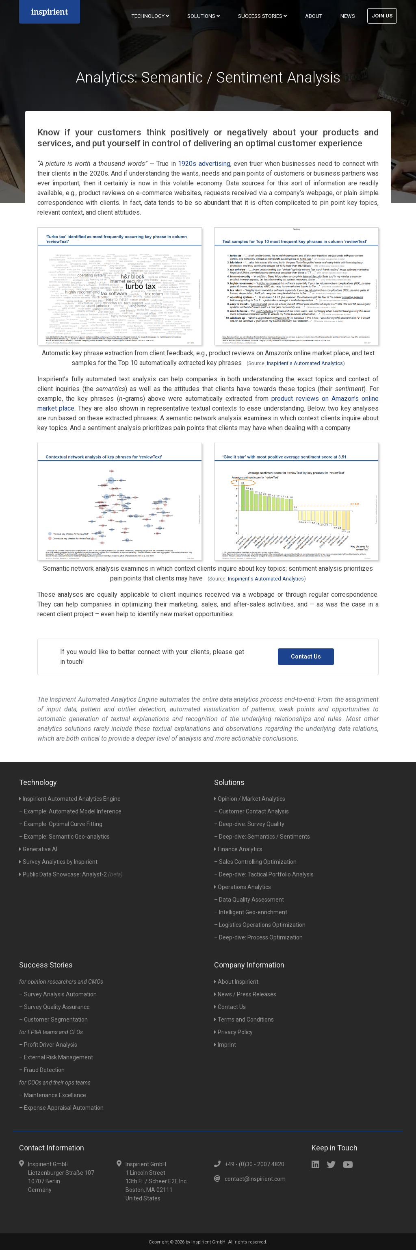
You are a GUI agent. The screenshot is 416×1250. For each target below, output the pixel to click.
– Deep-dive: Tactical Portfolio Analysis (264, 874)
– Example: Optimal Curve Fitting (60, 824)
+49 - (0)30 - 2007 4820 (254, 1164)
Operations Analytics (242, 887)
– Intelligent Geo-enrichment (250, 912)
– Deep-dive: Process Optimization (258, 937)
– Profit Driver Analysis (48, 1044)
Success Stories (262, 16)
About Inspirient (236, 981)
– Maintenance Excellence (52, 1095)
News (347, 16)
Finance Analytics (238, 849)
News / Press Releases (245, 994)
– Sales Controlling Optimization (255, 862)
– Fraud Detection (42, 1070)
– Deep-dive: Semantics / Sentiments (262, 836)
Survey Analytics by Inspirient (58, 862)
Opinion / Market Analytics (249, 799)
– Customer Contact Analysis (251, 811)
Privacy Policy (233, 1032)
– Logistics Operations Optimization (260, 925)
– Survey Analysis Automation (58, 994)
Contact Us (306, 656)
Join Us (382, 16)
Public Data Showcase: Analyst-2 (71, 874)
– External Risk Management (56, 1057)
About (313, 16)
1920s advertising (204, 163)
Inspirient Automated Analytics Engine (70, 799)
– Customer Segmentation (53, 1019)
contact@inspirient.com (255, 1179)
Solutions (203, 16)
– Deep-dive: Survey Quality (249, 824)
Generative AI (38, 849)
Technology (150, 16)
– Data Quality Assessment (249, 899)
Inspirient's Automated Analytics (305, 363)
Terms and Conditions (244, 1019)
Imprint (225, 1044)
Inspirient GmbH (208, 1242)
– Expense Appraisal (61, 1107)
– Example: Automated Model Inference (70, 811)
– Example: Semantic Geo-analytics (64, 836)
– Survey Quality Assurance (54, 1007)
